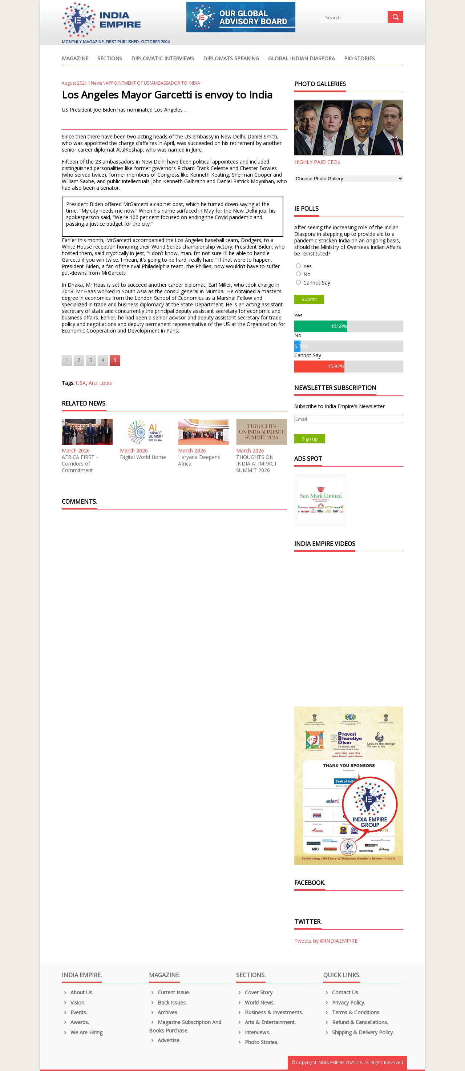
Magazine (75, 59)
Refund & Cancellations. (355, 1022)
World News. (255, 1002)
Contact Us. (341, 992)
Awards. (75, 1022)
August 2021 (74, 83)
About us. (77, 992)
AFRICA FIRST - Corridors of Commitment (80, 464)
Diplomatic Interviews (162, 59)
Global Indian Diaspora (301, 59)
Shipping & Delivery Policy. (358, 1032)
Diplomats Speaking (231, 59)
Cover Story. (255, 992)
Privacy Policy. (344, 1002)
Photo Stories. (257, 1042)
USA (81, 382)
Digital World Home (143, 457)
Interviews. (253, 1032)
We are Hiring (82, 1032)
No (307, 274)
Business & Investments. (269, 1012)
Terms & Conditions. (351, 1012)
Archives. (163, 1012)
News (96, 83)
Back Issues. (168, 1002)
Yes (307, 266)
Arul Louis (100, 382)
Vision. (73, 1002)
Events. (74, 1012)
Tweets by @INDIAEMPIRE (325, 940)
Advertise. (165, 1040)
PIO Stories (359, 59)
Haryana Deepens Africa (199, 460)
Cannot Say (316, 282)
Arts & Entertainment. (266, 1022)
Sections (109, 59)
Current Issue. (169, 992)
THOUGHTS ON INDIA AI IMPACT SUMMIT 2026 (256, 464)
